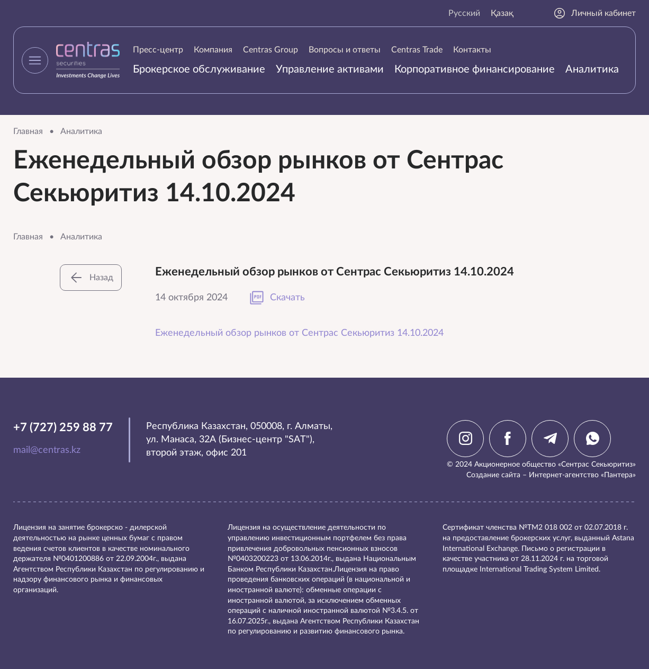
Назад (90, 278)
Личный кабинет (594, 13)
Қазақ (502, 13)
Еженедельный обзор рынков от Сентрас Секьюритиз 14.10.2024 (299, 333)
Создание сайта (493, 475)
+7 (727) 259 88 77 (63, 427)
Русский (464, 13)
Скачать (277, 298)
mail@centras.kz (46, 450)
